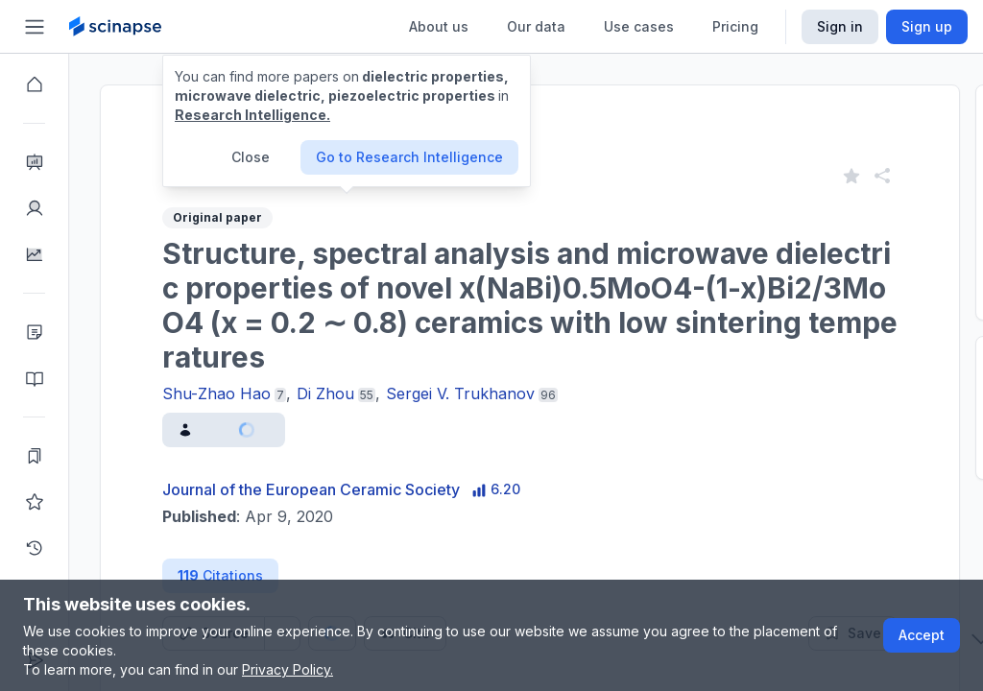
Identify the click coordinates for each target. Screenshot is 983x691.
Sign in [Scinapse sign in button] (840, 26)
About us (438, 26)
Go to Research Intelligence (409, 157)
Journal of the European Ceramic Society (311, 489)
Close (250, 157)
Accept (922, 635)
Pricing (735, 26)
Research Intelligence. (252, 115)
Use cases (639, 26)
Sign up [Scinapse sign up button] (926, 26)
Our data (536, 26)
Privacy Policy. (287, 669)
